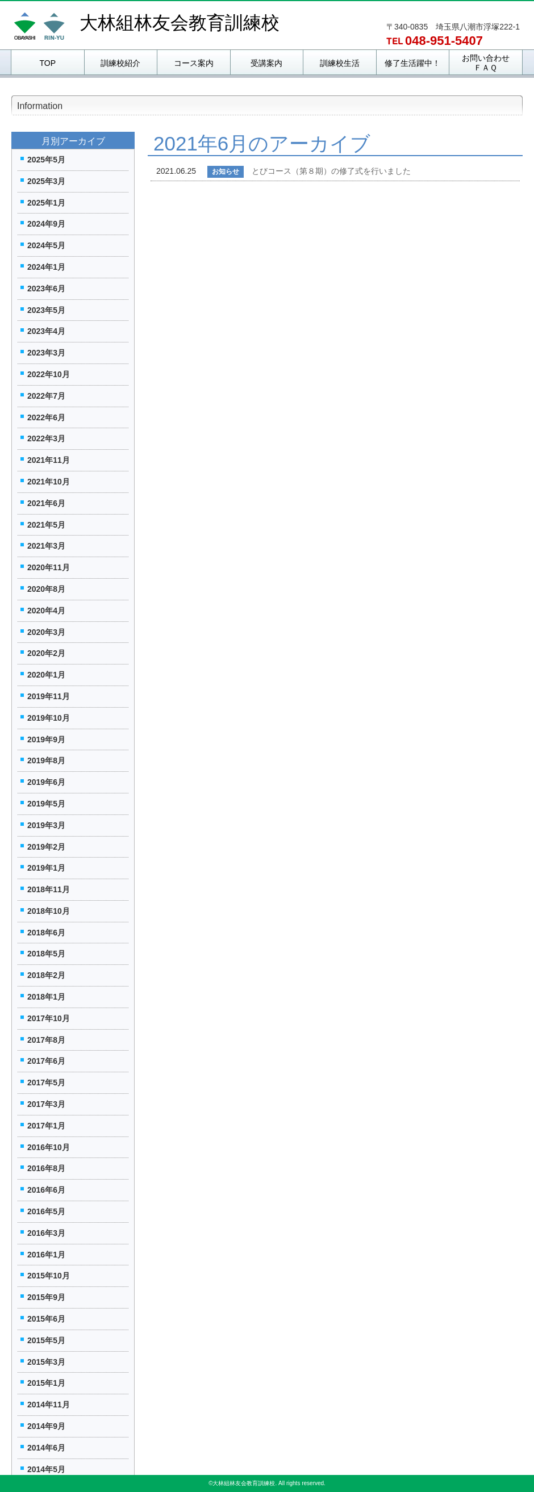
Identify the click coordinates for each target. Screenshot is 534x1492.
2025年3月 (46, 181)
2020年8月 (46, 589)
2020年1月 (46, 674)
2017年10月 (48, 1018)
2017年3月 (46, 1104)
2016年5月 (46, 1211)
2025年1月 (46, 202)
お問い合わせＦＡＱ (486, 62)
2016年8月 (46, 1168)
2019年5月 (46, 803)
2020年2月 (46, 653)
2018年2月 (46, 975)
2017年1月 (46, 1125)
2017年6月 (46, 1060)
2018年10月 (48, 911)
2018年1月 (46, 996)
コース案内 (194, 63)
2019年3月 (46, 825)
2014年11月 (48, 1404)
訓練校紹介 (120, 63)
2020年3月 (46, 632)
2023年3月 (46, 352)
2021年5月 (46, 524)
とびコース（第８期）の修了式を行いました (331, 170)
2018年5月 (46, 953)
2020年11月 (48, 567)
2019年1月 (46, 867)
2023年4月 (46, 331)
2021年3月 (46, 545)
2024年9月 (46, 223)
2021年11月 (48, 460)
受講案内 (266, 63)
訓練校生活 (340, 63)
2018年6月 (46, 932)
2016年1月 (46, 1254)
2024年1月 (46, 266)
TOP (47, 63)
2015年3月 (46, 1361)
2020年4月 (46, 610)
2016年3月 (46, 1233)
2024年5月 (46, 245)
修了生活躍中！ (412, 63)
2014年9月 (46, 1426)
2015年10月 (48, 1275)
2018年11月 (48, 889)
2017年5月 (46, 1082)
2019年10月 (48, 717)
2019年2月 (46, 846)
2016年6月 (46, 1189)
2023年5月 (46, 310)
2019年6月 (46, 782)
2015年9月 (46, 1297)
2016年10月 (48, 1147)
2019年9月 (46, 739)
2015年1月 (46, 1382)
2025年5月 (46, 159)
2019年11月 (48, 696)
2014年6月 (46, 1447)
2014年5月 (46, 1469)
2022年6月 (46, 417)
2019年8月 (46, 760)
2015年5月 (46, 1340)
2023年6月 (46, 288)
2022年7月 (46, 395)
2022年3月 (46, 438)
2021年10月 (48, 481)
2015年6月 (46, 1318)
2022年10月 (48, 374)
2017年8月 (46, 1039)
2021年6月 (46, 503)
